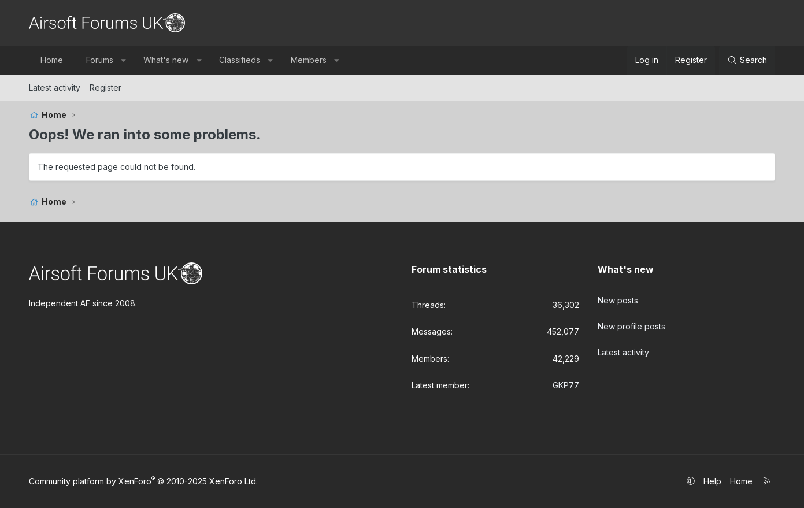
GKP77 (566, 385)
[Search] (747, 60)
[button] (123, 60)
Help (712, 481)
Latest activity (54, 87)
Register (105, 87)
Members (309, 60)
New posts (618, 298)
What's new (165, 60)
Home (51, 60)
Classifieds (239, 60)
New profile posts (631, 321)
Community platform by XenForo (143, 481)
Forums (99, 60)
